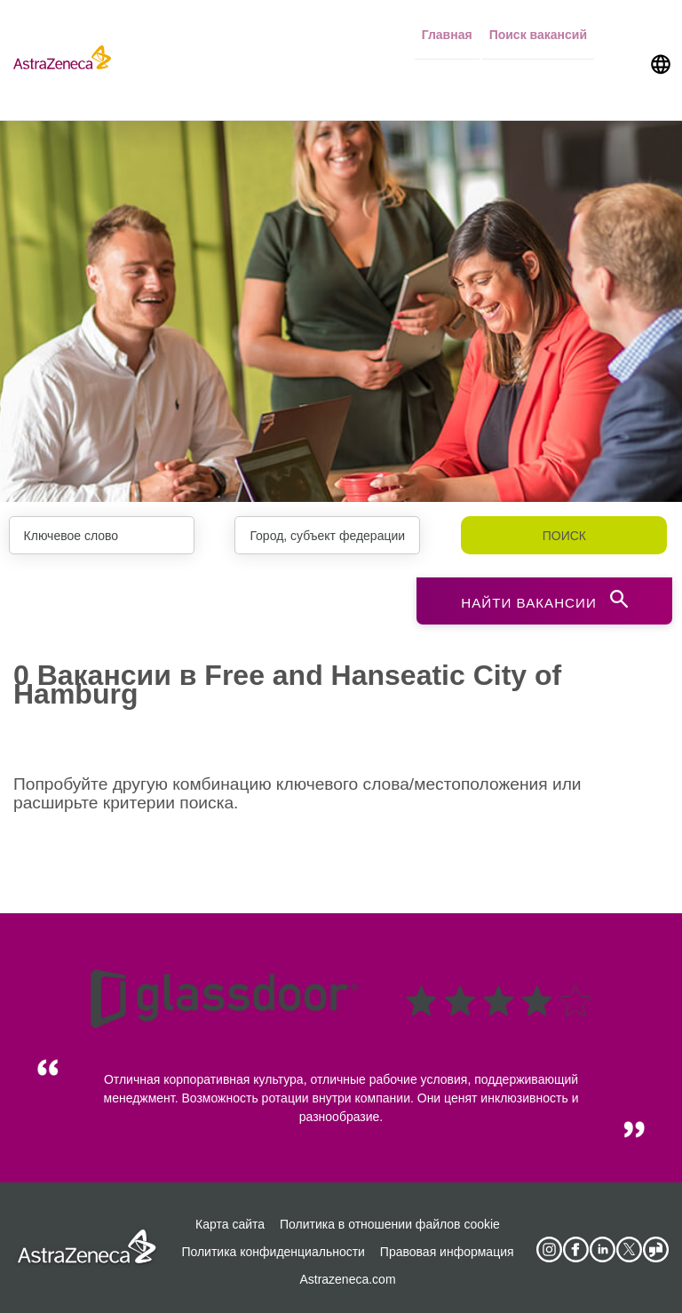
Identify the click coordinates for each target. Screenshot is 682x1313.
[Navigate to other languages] (660, 28)
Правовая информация (447, 1249)
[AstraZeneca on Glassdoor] (655, 1247)
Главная (447, 27)
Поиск (564, 536)
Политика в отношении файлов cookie (390, 1221)
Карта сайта (230, 1221)
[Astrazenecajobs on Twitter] (628, 1247)
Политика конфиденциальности (273, 1249)
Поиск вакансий (538, 27)
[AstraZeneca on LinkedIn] (602, 1247)
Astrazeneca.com (347, 1276)
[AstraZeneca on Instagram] (548, 1247)
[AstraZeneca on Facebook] (575, 1247)
